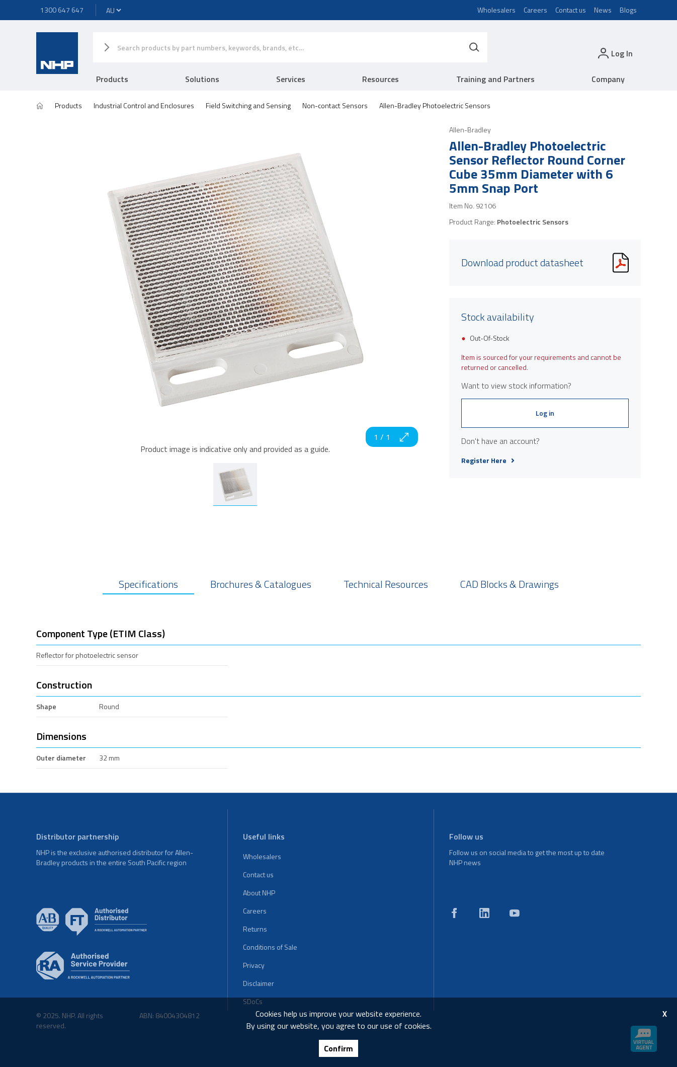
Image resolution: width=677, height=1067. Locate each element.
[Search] (474, 47)
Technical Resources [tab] (386, 584)
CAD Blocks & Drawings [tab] (509, 584)
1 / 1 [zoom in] (392, 437)
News (603, 10)
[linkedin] (484, 913)
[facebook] (454, 913)
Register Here (488, 460)
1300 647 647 (61, 10)
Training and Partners (495, 79)
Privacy (254, 965)
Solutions (202, 79)
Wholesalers (496, 10)
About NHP (259, 892)
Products (112, 79)
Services (290, 79)
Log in (545, 413)
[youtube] (515, 913)
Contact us (570, 10)
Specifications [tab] (148, 584)
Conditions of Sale (270, 947)
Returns (255, 929)
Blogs (628, 10)
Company (608, 79)
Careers (535, 10)
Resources (380, 79)
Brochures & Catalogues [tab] (260, 584)
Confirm (338, 1048)
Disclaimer (258, 983)
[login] (614, 53)
